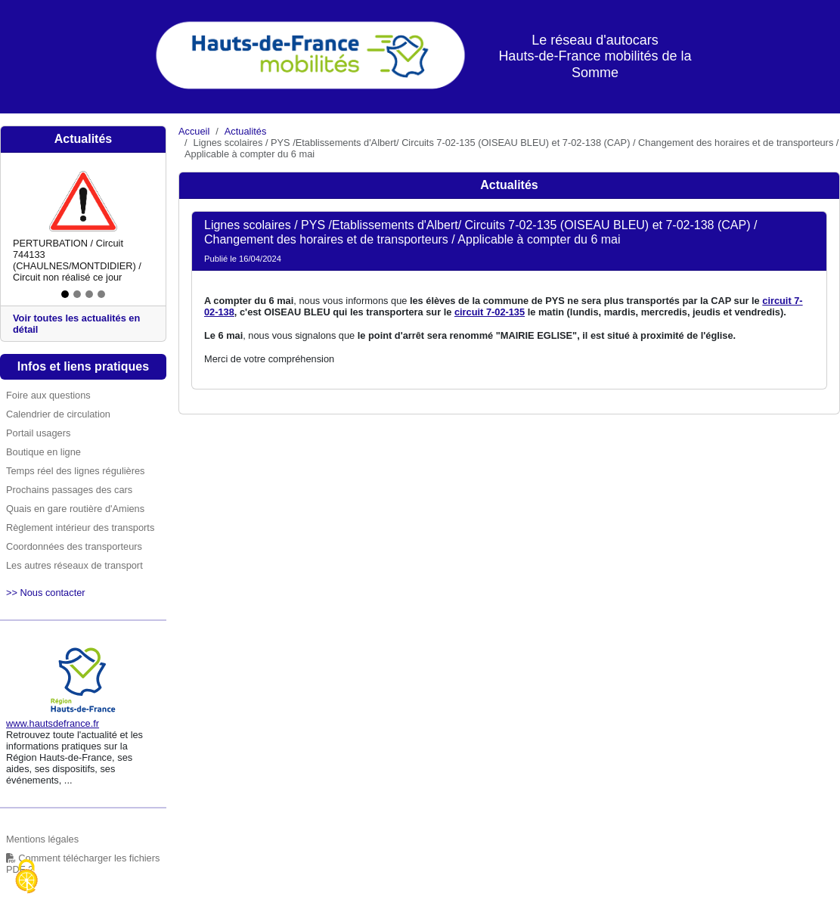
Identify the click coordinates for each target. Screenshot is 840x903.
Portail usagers (38, 433)
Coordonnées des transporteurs (74, 546)
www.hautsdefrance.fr (52, 723)
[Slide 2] (77, 294)
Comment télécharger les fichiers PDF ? (83, 863)
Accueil (193, 131)
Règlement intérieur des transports (80, 527)
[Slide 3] (89, 294)
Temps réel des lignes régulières (75, 470)
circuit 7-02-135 (489, 312)
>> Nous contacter (45, 592)
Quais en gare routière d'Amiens (75, 508)
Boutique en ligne (43, 452)
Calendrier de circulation (58, 414)
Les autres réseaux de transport (74, 565)
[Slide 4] (101, 294)
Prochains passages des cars (69, 489)
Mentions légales (42, 839)
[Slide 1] (65, 294)
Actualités (245, 131)
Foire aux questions (48, 395)
